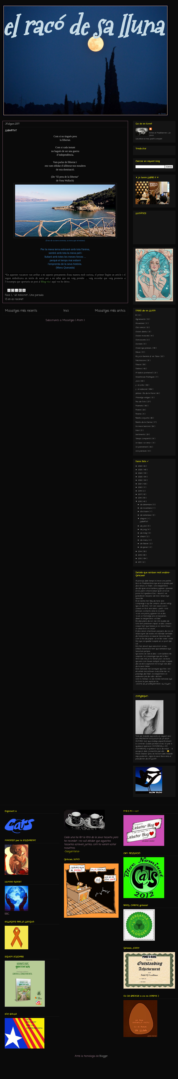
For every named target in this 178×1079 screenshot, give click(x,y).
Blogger (103, 1056)
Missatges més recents (21, 310)
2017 (140, 494)
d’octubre (144, 511)
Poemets (139, 405)
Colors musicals (142, 336)
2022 (140, 480)
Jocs (137, 381)
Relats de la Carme (144, 422)
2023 (140, 477)
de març (144, 540)
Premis (138, 414)
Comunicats (140, 340)
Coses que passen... (143, 348)
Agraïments (140, 319)
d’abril (143, 536)
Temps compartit (143, 438)
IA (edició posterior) (144, 372)
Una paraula (36, 295)
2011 (140, 562)
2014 (140, 551)
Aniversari (140, 323)
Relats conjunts (142, 418)
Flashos (138, 368)
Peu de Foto (140, 401)
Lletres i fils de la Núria (145, 393)
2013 (140, 555)
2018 (140, 491)
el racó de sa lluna (83, 26)
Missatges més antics (110, 310)
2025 (140, 469)
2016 (140, 498)
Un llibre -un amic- (143, 443)
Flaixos (138, 364)
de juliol (143, 526)
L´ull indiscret (19, 295)
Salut (137, 430)
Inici (66, 310)
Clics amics (140, 327)
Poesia (138, 410)
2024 (140, 473)
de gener (144, 547)
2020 (140, 487)
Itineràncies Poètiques (145, 377)
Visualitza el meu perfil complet (148, 139)
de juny (143, 529)
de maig (144, 533)
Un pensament (142, 447)
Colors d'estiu (141, 331)
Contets (139, 344)
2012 (140, 558)
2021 (140, 484)
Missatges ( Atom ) (74, 320)
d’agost (143, 518)
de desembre (146, 504)
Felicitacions (140, 360)
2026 (140, 466)
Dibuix (138, 352)
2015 (140, 501)
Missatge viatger (143, 397)
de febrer (144, 543)
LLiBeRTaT (11, 130)
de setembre (146, 515)
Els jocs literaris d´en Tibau (147, 356)
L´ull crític (140, 385)
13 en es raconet (14, 299)
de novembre (146, 508)
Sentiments (140, 434)
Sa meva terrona (143, 426)
